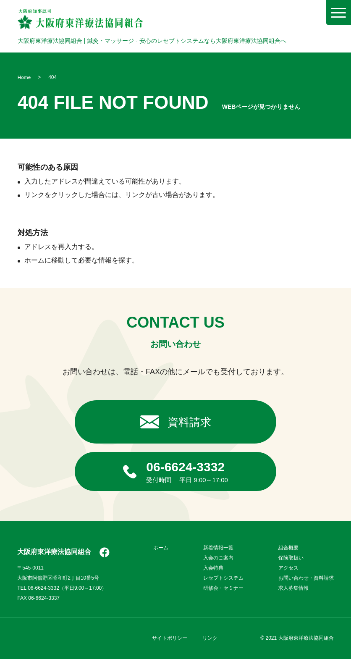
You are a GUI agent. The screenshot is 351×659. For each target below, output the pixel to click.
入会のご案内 (218, 558)
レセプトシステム (223, 578)
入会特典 (213, 568)
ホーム (34, 260)
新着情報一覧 (218, 548)
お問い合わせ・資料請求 (306, 578)
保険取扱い (291, 558)
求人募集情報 (293, 588)
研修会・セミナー (223, 588)
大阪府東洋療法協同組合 (54, 552)
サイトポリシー (169, 638)
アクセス (288, 568)
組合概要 (288, 548)
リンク (209, 638)
